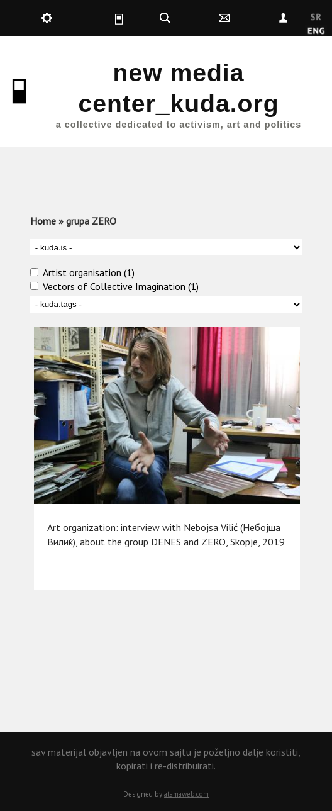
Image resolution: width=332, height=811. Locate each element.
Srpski (316, 18)
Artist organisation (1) (89, 272)
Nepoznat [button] (283, 18)
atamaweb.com (186, 794)
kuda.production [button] (46, 18)
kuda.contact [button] (224, 18)
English (316, 31)
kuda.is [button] (105, 18)
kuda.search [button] (165, 18)
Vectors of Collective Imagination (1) (121, 286)
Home (43, 221)
